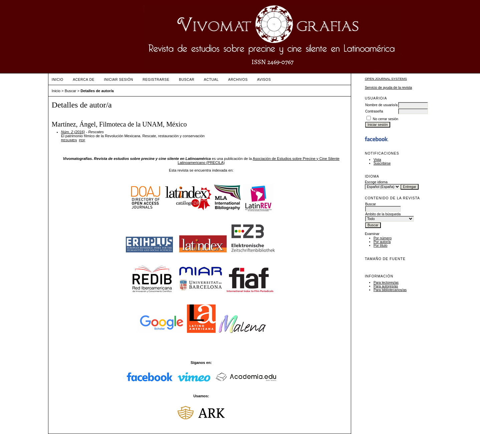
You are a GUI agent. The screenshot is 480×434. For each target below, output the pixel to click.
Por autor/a (382, 242)
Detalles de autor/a (96, 91)
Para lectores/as (386, 282)
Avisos (264, 79)
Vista (377, 160)
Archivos (237, 79)
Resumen (69, 140)
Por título (381, 245)
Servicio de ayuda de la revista (388, 87)
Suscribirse (382, 163)
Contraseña (374, 111)
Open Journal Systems (386, 78)
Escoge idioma (376, 182)
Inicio (57, 79)
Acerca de (83, 79)
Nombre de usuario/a (381, 105)
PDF (82, 140)
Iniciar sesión (118, 79)
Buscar (186, 79)
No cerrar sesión (385, 119)
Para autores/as (386, 286)
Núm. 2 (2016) (73, 132)
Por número (383, 238)
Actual (211, 79)
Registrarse (156, 79)
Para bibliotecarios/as (390, 290)
